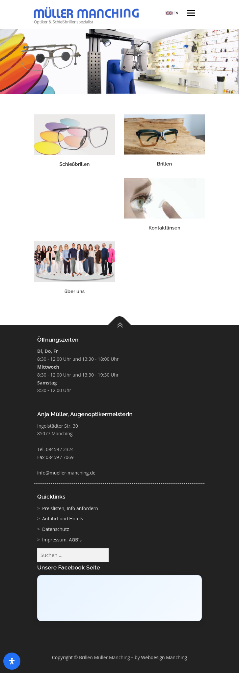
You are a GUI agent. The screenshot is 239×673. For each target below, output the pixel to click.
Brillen (164, 164)
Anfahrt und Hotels (62, 518)
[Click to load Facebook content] (119, 598)
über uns (75, 291)
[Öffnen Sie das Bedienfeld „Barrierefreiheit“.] (11, 661)
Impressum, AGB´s (62, 539)
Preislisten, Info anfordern (70, 508)
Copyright (62, 657)
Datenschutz (55, 529)
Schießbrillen (74, 164)
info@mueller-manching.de (66, 473)
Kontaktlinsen (164, 227)
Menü (190, 13)
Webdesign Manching (164, 657)
